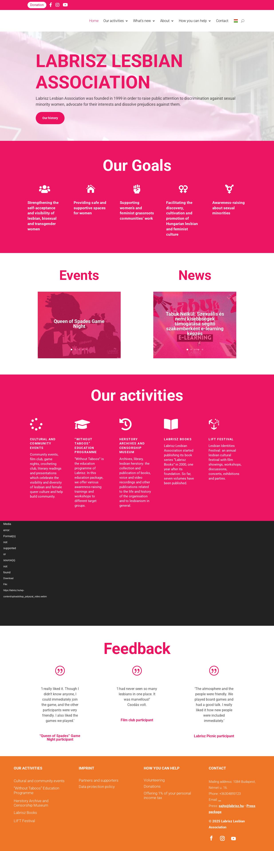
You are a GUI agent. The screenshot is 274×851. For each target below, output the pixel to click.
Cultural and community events (43, 443)
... (219, 800)
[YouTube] (65, 5)
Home (94, 21)
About (165, 21)
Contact (222, 21)
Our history (50, 118)
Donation (37, 5)
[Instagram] (57, 5)
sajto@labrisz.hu (231, 806)
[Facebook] (50, 5)
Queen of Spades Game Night (79, 324)
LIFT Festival (221, 439)
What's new (142, 21)
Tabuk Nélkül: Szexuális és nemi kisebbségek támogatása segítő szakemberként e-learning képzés (195, 323)
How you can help (193, 21)
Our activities (113, 21)
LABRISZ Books (178, 439)
